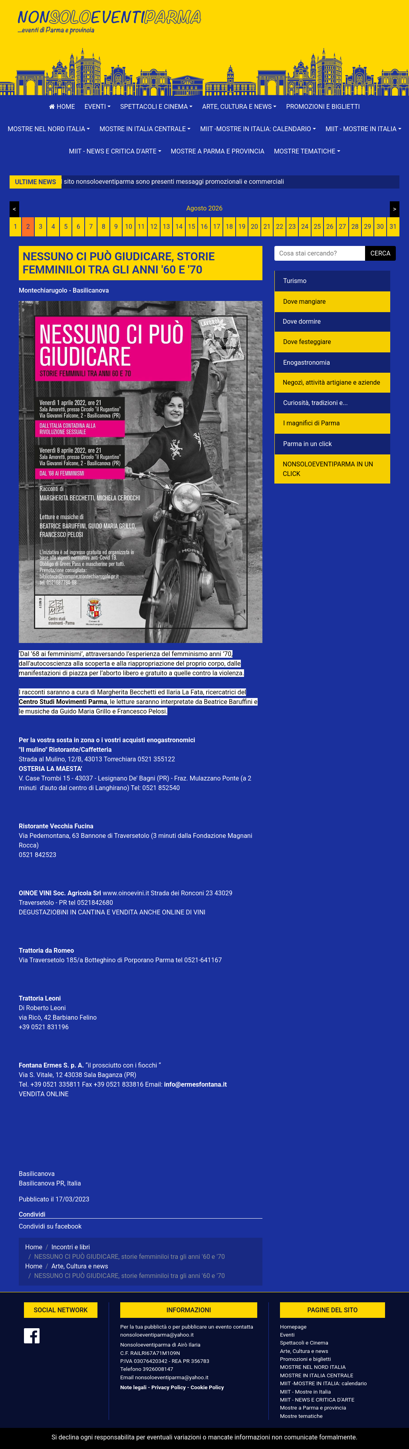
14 (179, 226)
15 (191, 226)
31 (393, 226)
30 (380, 226)
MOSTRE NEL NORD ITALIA (313, 1367)
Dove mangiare (304, 301)
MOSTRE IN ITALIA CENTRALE (316, 1375)
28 (355, 226)
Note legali (133, 1387)
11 (141, 226)
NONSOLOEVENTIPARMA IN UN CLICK (328, 469)
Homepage (293, 1326)
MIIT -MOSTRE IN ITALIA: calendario (323, 1383)
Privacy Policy (168, 1387)
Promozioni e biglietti (323, 106)
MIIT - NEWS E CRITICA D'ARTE (317, 1399)
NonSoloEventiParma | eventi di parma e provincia (109, 22)
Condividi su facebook (50, 1226)
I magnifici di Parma (311, 423)
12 (153, 226)
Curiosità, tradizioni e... (315, 403)
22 (279, 226)
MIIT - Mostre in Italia (305, 1391)
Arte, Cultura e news (304, 1351)
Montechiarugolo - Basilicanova (64, 290)
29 (367, 226)
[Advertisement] (300, 32)
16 (204, 226)
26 (330, 226)
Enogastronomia (306, 362)
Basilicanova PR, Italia (50, 1183)
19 (241, 226)
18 (229, 226)
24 (304, 226)
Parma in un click (307, 444)
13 (166, 226)
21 (266, 226)
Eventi (287, 1334)
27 (342, 226)
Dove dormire (302, 321)
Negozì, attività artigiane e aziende (331, 382)
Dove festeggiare (307, 342)
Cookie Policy (207, 1387)
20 (254, 226)
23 (292, 226)
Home (62, 106)
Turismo (294, 281)
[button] (98, 107)
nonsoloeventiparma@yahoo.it (157, 1334)
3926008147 (158, 1369)
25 (317, 226)
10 (128, 226)
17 (216, 226)
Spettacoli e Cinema (304, 1342)
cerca (380, 253)
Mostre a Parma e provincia (217, 151)
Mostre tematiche (301, 1416)
